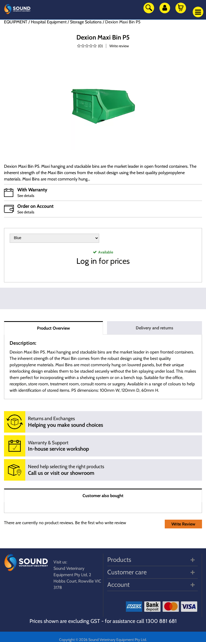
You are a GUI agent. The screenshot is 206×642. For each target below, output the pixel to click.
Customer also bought (103, 495)
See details (25, 195)
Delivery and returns (154, 327)
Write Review (183, 524)
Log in (86, 261)
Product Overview (53, 328)
